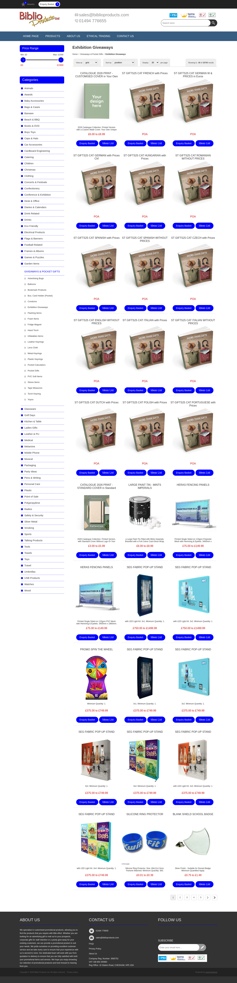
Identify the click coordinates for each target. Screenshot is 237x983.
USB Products (32, 578)
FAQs (91, 944)
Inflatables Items (35, 336)
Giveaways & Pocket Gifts (91, 54)
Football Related (33, 244)
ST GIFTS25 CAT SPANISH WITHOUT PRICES (145, 239)
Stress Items (34, 382)
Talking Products (33, 540)
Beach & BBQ (32, 119)
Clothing (28, 175)
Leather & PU (31, 434)
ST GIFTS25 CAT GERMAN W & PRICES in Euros (193, 75)
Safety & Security (33, 515)
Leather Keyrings (36, 342)
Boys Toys (30, 132)
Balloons (32, 284)
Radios (28, 509)
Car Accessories (33, 144)
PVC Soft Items (35, 376)
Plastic (28, 490)
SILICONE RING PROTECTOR (144, 814)
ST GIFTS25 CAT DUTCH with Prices (96, 402)
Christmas (30, 169)
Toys (26, 559)
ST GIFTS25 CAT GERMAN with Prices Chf (96, 157)
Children (29, 163)
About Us (93, 954)
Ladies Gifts (30, 427)
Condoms (32, 301)
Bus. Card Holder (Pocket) (40, 295)
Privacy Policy (95, 949)
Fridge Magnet (34, 324)
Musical (28, 459)
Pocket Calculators (36, 365)
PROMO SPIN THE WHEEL (96, 649)
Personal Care (32, 484)
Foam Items (33, 319)
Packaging (30, 465)
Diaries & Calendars (35, 207)
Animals (28, 88)
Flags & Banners (33, 238)
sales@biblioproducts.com (104, 14)
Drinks (27, 219)
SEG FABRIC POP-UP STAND (145, 567)
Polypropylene (32, 502)
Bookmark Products (37, 290)
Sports (27, 534)
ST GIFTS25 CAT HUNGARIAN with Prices (145, 157)
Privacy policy (72, 972)
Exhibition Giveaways (38, 307)
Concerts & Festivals (35, 182)
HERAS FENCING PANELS (193, 484)
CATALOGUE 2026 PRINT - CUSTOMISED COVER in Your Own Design (96, 76)
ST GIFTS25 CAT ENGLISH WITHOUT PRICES (96, 322)
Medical (28, 440)
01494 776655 (92, 20)
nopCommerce (211, 972)
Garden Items (31, 263)
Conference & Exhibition (37, 194)
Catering (29, 157)
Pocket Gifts (33, 370)
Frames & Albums (34, 251)
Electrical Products (34, 232)
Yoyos (30, 399)
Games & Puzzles (34, 257)
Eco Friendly (31, 226)
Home (75, 54)
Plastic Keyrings (35, 359)
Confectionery (32, 188)
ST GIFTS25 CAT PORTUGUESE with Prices (193, 404)
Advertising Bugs (36, 278)
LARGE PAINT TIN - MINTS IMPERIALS (145, 486)
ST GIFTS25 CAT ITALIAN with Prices (145, 320)
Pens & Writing (32, 477)
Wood (27, 590)
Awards (28, 94)
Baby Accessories (34, 100)
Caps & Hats (31, 138)
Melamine (29, 446)
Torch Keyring (34, 393)
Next (207, 897)
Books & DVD (32, 125)
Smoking (29, 527)
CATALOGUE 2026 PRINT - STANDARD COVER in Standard (96, 486)
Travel (27, 565)
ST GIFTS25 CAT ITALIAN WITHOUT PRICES (193, 322)
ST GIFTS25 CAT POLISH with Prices (145, 402)
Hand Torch (33, 330)
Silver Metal (30, 521)
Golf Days (29, 415)
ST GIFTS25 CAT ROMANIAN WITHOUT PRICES (193, 157)
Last (214, 897)
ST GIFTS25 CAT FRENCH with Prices (145, 73)
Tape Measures (35, 388)
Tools (27, 546)
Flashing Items (35, 313)
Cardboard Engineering (37, 150)
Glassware (30, 408)
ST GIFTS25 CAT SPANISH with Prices (97, 237)
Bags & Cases (32, 107)
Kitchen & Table (32, 421)
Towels (28, 552)
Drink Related (31, 213)
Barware (29, 113)
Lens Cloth (33, 347)
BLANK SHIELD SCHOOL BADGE (193, 814)
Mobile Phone (32, 452)
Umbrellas (30, 571)
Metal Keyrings (35, 353)
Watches (29, 584)
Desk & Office (31, 201)
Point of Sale (31, 496)
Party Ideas (30, 471)
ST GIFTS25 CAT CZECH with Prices (193, 237)
